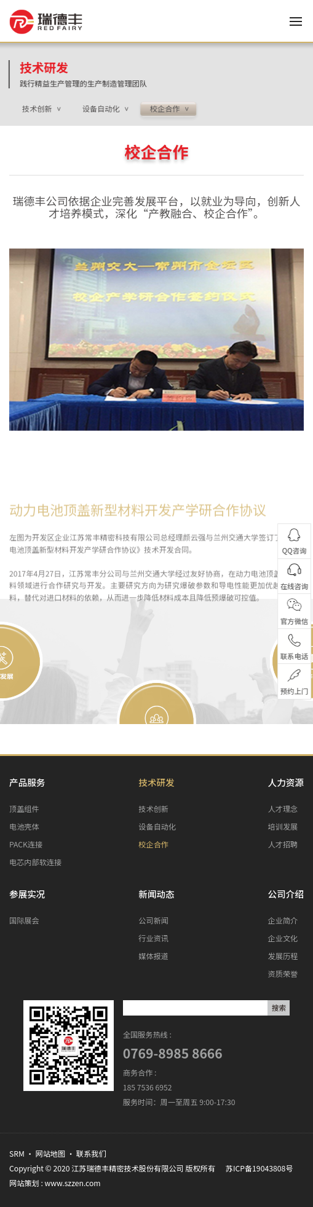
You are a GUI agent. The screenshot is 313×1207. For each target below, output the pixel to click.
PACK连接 (25, 844)
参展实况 (27, 894)
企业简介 (283, 920)
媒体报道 (153, 956)
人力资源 (286, 782)
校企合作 (153, 844)
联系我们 (91, 1153)
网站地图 (51, 1153)
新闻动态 (156, 894)
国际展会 (24, 920)
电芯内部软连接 (35, 862)
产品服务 (27, 782)
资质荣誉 (283, 973)
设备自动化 (157, 826)
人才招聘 (283, 844)
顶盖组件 (24, 808)
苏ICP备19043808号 (259, 1168)
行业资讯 (153, 938)
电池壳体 (24, 826)
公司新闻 (153, 920)
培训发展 (283, 826)
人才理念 (283, 808)
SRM (17, 1153)
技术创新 (153, 808)
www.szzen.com (73, 1183)
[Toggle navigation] (300, 22)
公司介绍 (286, 894)
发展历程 (283, 956)
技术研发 (33, 67)
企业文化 (283, 938)
